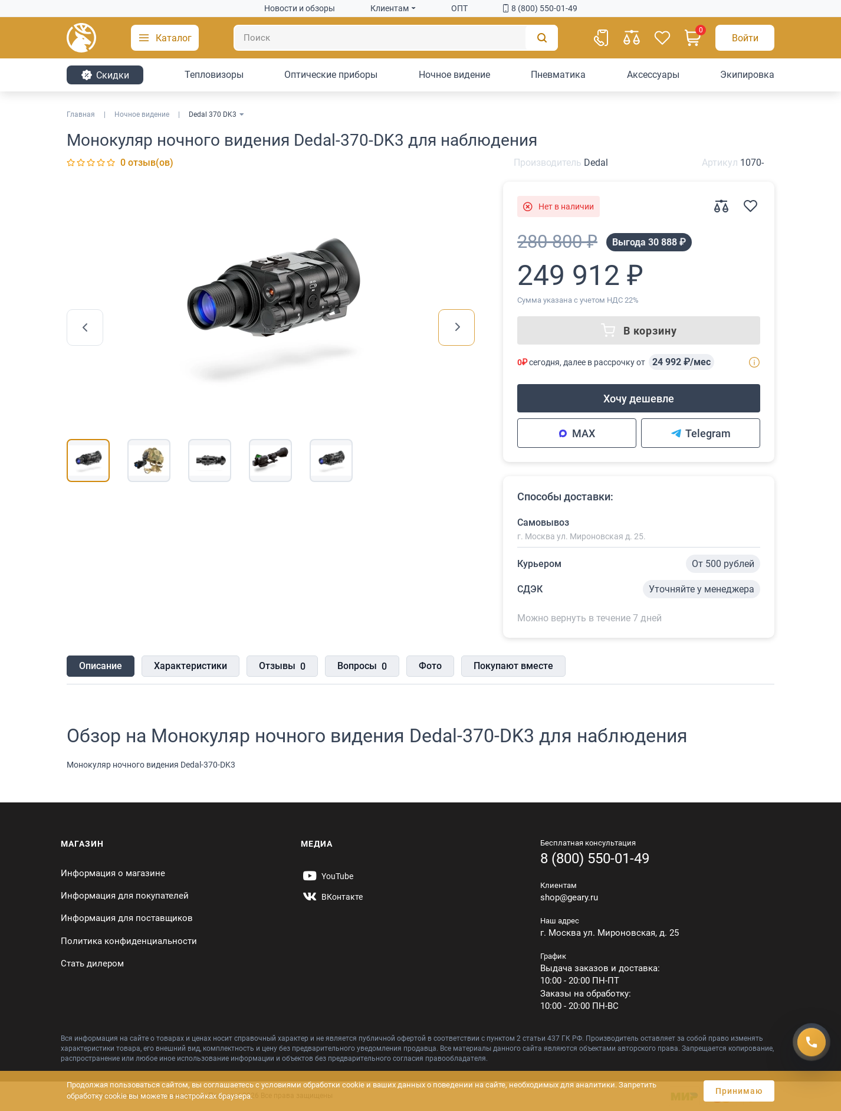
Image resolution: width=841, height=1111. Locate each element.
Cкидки (105, 75)
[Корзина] (693, 38)
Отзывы (282, 667)
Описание (100, 665)
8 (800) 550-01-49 (540, 8)
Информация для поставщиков (127, 918)
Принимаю (739, 1091)
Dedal (596, 162)
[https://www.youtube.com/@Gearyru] (327, 876)
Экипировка (747, 74)
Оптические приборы (330, 74)
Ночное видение (454, 74)
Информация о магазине (113, 873)
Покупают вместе (513, 665)
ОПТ (459, 8)
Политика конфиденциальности (129, 941)
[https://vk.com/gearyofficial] (332, 897)
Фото (430, 665)
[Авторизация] (744, 38)
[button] (165, 38)
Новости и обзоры (299, 8)
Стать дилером (92, 963)
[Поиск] (396, 38)
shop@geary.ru (569, 897)
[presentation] (85, 327)
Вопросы (362, 667)
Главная (81, 114)
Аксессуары (653, 74)
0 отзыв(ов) (146, 162)
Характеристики (190, 665)
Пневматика (558, 74)
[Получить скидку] (811, 1042)
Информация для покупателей (125, 895)
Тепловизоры (214, 74)
